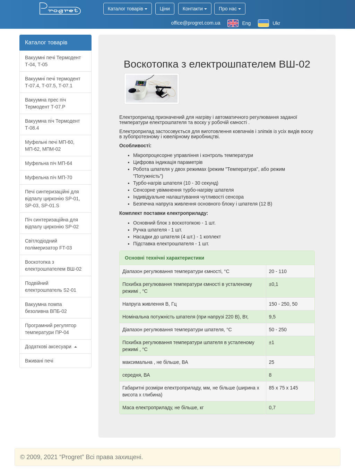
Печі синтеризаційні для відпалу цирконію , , (52, 198)
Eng (239, 23)
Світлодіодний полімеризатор (48, 244)
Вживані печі (39, 360)
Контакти (195, 8)
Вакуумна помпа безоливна (46, 307)
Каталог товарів (127, 8)
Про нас (230, 8)
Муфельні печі (50, 145)
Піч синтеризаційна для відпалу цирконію (52, 223)
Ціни (165, 8)
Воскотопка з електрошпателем (53, 265)
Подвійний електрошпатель (50, 286)
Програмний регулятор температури (50, 329)
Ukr (269, 23)
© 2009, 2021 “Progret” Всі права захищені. (81, 457)
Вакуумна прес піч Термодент (45, 103)
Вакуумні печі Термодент (53, 61)
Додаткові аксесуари (51, 346)
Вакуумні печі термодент (52, 82)
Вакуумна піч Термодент (52, 124)
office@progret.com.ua (195, 23)
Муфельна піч (48, 163)
